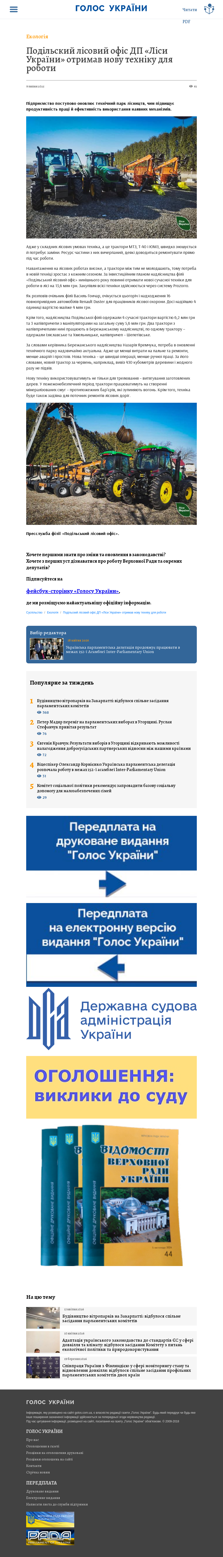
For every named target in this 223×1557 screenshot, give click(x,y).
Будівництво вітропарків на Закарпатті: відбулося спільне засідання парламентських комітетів (103, 703)
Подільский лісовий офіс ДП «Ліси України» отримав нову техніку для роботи (99, 59)
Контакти (34, 1465)
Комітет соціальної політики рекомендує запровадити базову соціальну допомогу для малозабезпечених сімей (106, 788)
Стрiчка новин (38, 1472)
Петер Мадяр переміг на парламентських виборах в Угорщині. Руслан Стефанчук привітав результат (104, 724)
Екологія (37, 36)
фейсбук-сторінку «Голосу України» (72, 591)
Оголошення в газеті (42, 1446)
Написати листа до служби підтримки (57, 1504)
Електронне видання (43, 1497)
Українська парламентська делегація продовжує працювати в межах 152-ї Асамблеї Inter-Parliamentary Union (123, 649)
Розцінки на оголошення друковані (54, 1452)
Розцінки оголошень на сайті (49, 1459)
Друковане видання (42, 1491)
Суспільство (34, 612)
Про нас (32, 1439)
